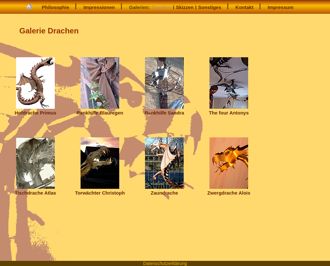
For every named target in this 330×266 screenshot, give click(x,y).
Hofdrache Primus (35, 109)
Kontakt (245, 7)
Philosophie (55, 7)
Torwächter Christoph (100, 190)
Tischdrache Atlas (35, 190)
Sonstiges (209, 7)
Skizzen (185, 7)
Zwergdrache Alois (228, 190)
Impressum (281, 7)
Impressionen (99, 7)
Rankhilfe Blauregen (99, 109)
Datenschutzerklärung (165, 263)
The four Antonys (229, 109)
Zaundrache (164, 190)
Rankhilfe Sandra (164, 109)
